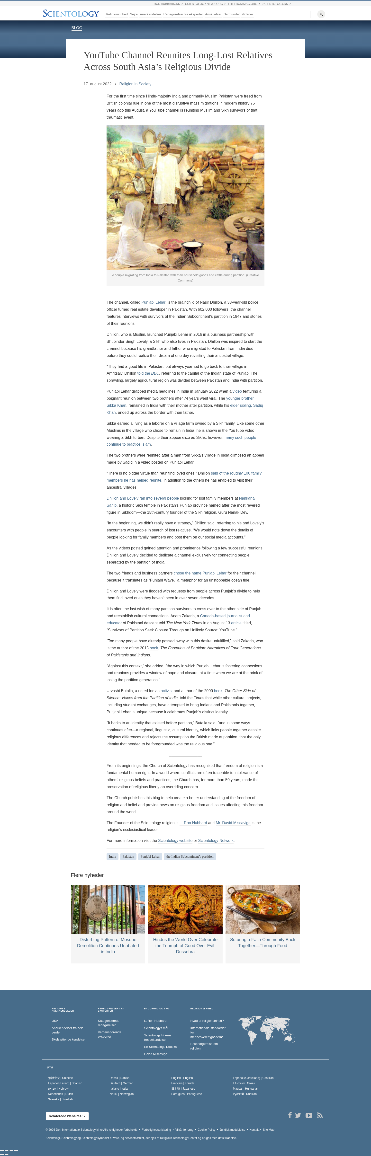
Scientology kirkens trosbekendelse (158, 1037)
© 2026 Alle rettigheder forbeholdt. (92, 1129)
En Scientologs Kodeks (160, 1047)
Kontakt (255, 1129)
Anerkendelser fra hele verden (68, 1030)
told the (148, 373)
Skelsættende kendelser (69, 1039)
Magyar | (246, 1088)
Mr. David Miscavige (233, 823)
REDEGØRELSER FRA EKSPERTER (111, 1010)
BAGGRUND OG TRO (156, 1009)
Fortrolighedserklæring (156, 1129)
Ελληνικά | (244, 1083)
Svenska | (60, 1099)
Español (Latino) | (65, 1083)
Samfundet (232, 14)
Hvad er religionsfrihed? (207, 1021)
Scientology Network (216, 840)
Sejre (134, 14)
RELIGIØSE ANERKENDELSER (63, 1010)
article (236, 623)
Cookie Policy (206, 1129)
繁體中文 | (60, 1078)
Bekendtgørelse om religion (204, 1046)
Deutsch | (121, 1083)
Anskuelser (213, 14)
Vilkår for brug (184, 1129)
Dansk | (119, 1078)
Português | (186, 1094)
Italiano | (119, 1088)
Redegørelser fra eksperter (183, 14)
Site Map (268, 1129)
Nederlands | (60, 1094)
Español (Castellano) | (253, 1078)
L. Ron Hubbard (193, 823)
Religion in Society (135, 84)
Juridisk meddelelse (232, 1129)
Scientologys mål (156, 1028)
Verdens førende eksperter (109, 1034)
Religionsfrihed (117, 14)
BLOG (77, 28)
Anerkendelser (150, 14)
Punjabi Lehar (153, 302)
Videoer (247, 14)
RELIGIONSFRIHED (202, 1009)
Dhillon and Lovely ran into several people (143, 498)
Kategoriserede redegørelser (108, 1023)
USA (55, 1021)
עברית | (58, 1088)
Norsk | (122, 1094)
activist (167, 691)
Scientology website (175, 840)
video (237, 391)
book (154, 648)
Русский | (245, 1094)
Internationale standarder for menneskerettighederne (208, 1032)
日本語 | (183, 1088)
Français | (182, 1083)
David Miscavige (155, 1054)
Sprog (49, 1067)
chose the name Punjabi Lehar (200, 573)
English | (182, 1078)
